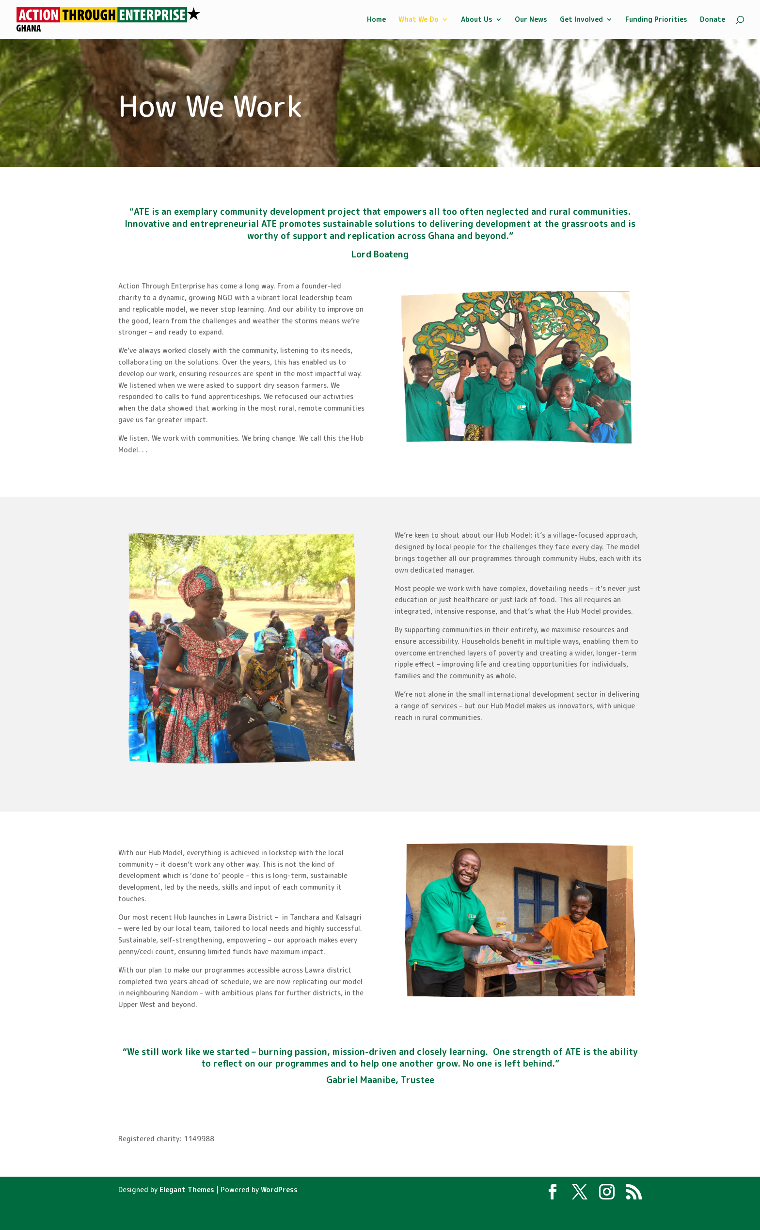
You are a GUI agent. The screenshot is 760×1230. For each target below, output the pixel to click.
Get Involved (581, 20)
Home (376, 20)
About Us (476, 20)
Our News (531, 20)
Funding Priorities (656, 20)
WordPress (279, 1189)
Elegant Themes (186, 1189)
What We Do (418, 20)
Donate (712, 20)
